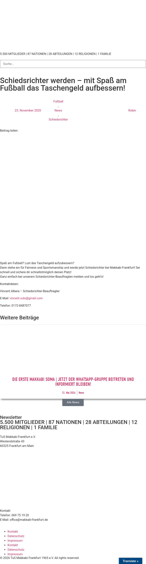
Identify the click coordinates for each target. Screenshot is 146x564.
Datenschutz (16, 536)
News (58, 110)
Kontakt (13, 531)
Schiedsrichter (58, 119)
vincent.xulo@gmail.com (26, 298)
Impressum (15, 540)
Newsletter (11, 417)
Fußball (58, 101)
